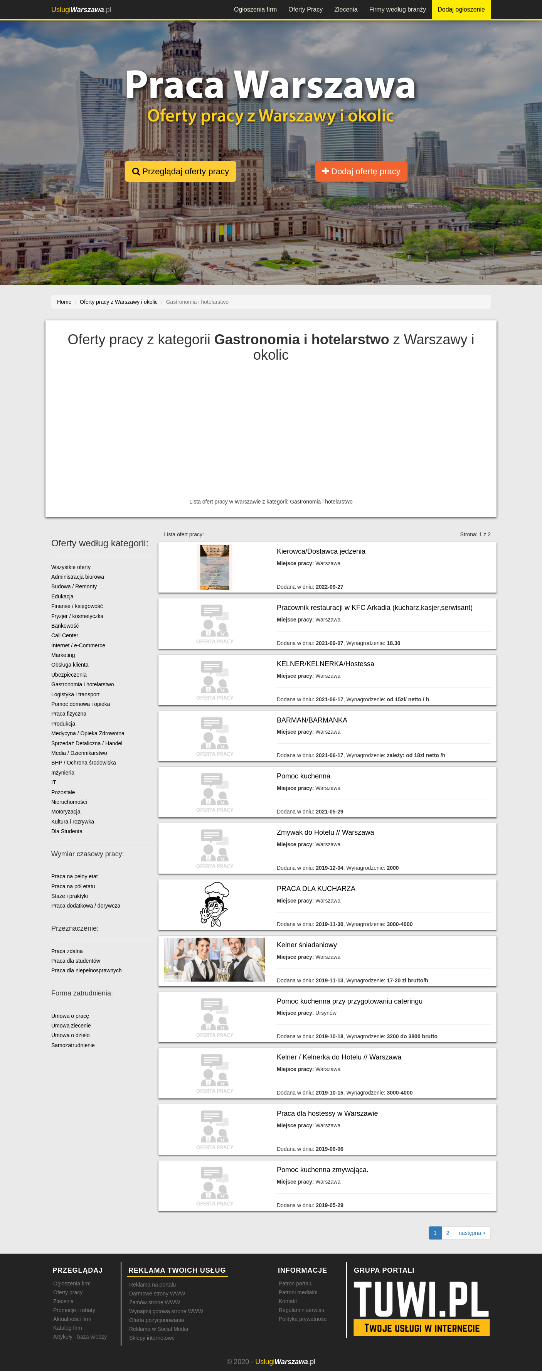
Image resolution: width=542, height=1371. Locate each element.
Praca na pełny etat (74, 876)
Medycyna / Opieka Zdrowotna (88, 733)
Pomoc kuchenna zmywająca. (323, 1170)
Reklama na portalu (152, 1285)
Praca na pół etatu (73, 886)
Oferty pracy (67, 1292)
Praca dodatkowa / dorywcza (85, 906)
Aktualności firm (72, 1319)
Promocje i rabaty (74, 1310)
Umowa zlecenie (71, 1025)
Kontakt (288, 1301)
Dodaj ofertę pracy (361, 171)
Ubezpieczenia (69, 675)
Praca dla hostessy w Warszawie (327, 1113)
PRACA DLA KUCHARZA (316, 889)
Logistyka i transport (75, 694)
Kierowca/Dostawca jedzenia (321, 551)
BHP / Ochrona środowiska (83, 763)
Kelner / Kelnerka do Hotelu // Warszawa (339, 1057)
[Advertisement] (271, 428)
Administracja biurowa (77, 577)
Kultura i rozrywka (72, 822)
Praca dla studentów (75, 961)
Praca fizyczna (68, 714)
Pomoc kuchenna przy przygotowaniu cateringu (349, 1001)
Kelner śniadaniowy (307, 945)
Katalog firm (67, 1328)
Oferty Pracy (305, 9)
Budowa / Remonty (74, 586)
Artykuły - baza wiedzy (80, 1337)
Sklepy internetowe (152, 1338)
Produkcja (63, 724)
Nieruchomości (69, 802)
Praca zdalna (67, 951)
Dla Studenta (66, 831)
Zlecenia (345, 9)
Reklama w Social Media (158, 1329)
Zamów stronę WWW (154, 1302)
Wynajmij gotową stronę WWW (166, 1311)
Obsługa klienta (70, 665)
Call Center (64, 635)
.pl (81, 9)
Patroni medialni (298, 1292)
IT (53, 782)
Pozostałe (63, 792)
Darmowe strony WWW (157, 1293)
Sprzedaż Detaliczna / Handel (86, 743)
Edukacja (62, 596)
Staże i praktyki (69, 896)
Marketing (63, 655)
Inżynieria (62, 773)
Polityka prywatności (303, 1319)
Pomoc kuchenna (303, 776)
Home (64, 302)
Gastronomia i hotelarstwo (82, 684)
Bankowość (65, 626)
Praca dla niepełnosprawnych (86, 970)
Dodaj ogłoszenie (461, 9)
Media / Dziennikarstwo (79, 753)
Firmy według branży (397, 9)
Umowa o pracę (70, 1016)
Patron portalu (296, 1283)
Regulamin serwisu (301, 1310)
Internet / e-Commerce (78, 645)
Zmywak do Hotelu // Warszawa (325, 832)
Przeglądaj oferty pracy (180, 171)
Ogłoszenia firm (255, 9)
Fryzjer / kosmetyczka (77, 616)
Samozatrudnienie (73, 1045)
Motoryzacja (65, 811)
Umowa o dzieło (70, 1035)
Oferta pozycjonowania (156, 1320)
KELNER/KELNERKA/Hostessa (325, 664)
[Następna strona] (472, 1233)
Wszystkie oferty (71, 567)
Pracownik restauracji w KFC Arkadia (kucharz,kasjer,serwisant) (375, 607)
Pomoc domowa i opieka (80, 704)
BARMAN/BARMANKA (312, 720)
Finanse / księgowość (77, 606)
